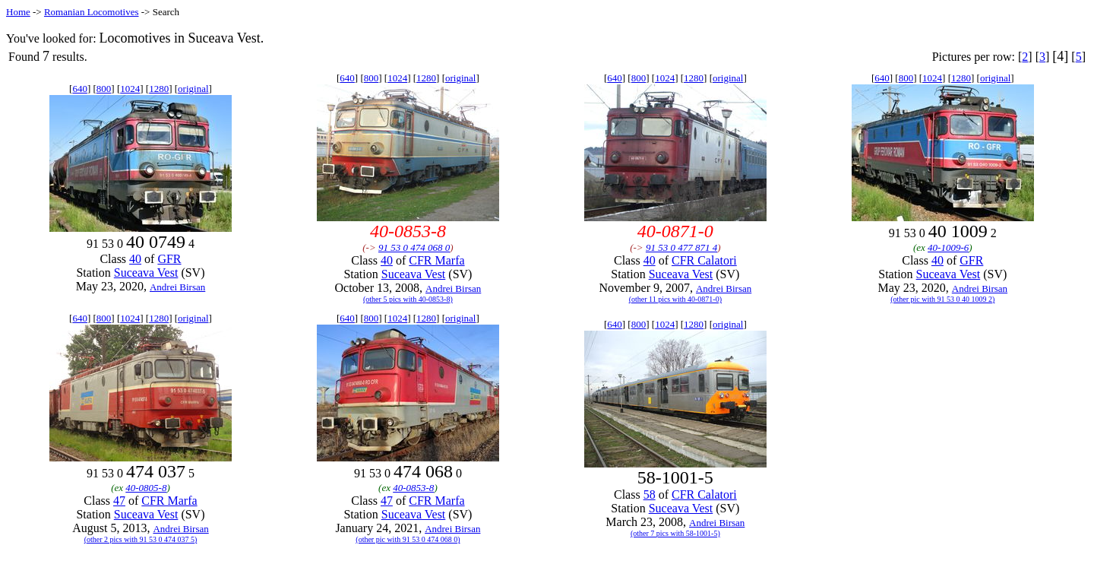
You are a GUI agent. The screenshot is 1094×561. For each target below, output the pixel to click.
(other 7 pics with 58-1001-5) (675, 533)
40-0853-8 (413, 487)
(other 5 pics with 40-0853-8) (408, 299)
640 (79, 88)
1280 (159, 88)
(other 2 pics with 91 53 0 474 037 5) (141, 539)
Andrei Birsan (177, 287)
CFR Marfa (436, 260)
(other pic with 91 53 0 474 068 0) (408, 539)
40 (135, 258)
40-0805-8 (145, 487)
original (193, 88)
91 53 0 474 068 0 (414, 247)
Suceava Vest (146, 272)
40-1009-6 (948, 247)
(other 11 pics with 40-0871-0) (675, 299)
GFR (169, 258)
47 (119, 500)
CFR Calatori (704, 260)
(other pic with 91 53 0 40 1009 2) (942, 299)
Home (18, 11)
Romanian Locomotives (91, 11)
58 (649, 494)
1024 (130, 88)
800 (104, 88)
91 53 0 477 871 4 (681, 247)
